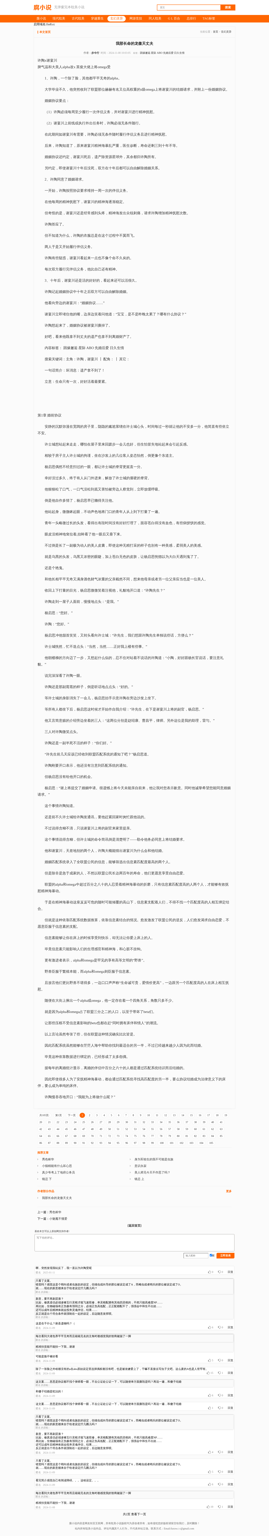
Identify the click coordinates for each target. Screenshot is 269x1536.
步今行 (95, 52)
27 (101, 1122)
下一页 (72, 1115)
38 (195, 1122)
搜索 (228, 7)
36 (178, 1122)
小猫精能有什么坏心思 (57, 1165)
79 (169, 1136)
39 (204, 1122)
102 (181, 1143)
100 (162, 1143)
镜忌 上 (139, 1179)
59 (186, 1129)
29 (118, 1122)
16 (200, 1115)
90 (75, 1143)
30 (126, 1122)
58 (178, 1129)
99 (152, 1143)
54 (144, 1129)
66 (58, 1136)
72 (109, 1136)
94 (109, 1143)
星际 (153, 52)
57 (169, 1129)
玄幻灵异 (226, 31)
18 (217, 1115)
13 (174, 1115)
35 (169, 1122)
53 (135, 1129)
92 (92, 1143)
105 (211, 1143)
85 (221, 1136)
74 (126, 1136)
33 (152, 1122)
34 (161, 1122)
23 (66, 1122)
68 (75, 1136)
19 (225, 1115)
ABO (160, 52)
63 (221, 1129)
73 (118, 1136)
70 (92, 1136)
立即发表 (225, 1255)
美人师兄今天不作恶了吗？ (152, 1172)
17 (208, 1115)
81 (186, 1136)
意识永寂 (140, 1165)
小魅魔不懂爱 (58, 1218)
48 (92, 1129)
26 (92, 1122)
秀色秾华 (48, 1159)
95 (118, 1143)
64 (40, 1136)
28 (109, 1122)
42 (40, 1129)
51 (118, 1129)
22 (58, 1122)
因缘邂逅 (145, 52)
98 (144, 1143)
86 (40, 1143)
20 (40, 1122)
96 (126, 1143)
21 (49, 1122)
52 (126, 1129)
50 (109, 1129)
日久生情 (179, 52)
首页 (215, 31)
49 (101, 1129)
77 (152, 1136)
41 (221, 1122)
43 (49, 1129)
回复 (230, 1271)
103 (191, 1143)
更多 (229, 1191)
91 (83, 1143)
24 (75, 1122)
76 (144, 1136)
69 (83, 1136)
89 (66, 1143)
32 (144, 1122)
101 (172, 1143)
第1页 (58, 1115)
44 (58, 1129)
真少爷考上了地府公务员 (58, 1172)
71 (101, 1136)
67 (66, 1136)
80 (178, 1136)
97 (135, 1143)
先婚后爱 (168, 52)
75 (135, 1136)
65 (49, 1136)
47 (83, 1129)
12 (165, 1115)
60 (195, 1129)
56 (161, 1129)
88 (58, 1143)
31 (135, 1122)
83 (204, 1136)
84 (212, 1136)
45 (66, 1129)
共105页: (44, 1115)
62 (212, 1129)
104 (201, 1143)
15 (191, 1115)
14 (182, 1115)
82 (195, 1136)
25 (83, 1122)
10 (148, 1115)
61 (204, 1129)
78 (161, 1136)
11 (157, 1115)
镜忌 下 (47, 1179)
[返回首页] (135, 1225)
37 (186, 1122)
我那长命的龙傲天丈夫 (57, 1197)
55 (152, 1129)
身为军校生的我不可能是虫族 (153, 1159)
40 (212, 1122)
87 (49, 1143)
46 (75, 1129)
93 (101, 1143)
